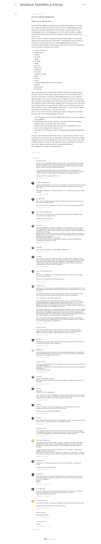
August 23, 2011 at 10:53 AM (42, 266)
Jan (37, 418)
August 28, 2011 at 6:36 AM (42, 469)
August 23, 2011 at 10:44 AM (42, 251)
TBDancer (39, 285)
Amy (37, 256)
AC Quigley (39, 488)
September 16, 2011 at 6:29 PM (43, 508)
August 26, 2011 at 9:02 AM (42, 423)
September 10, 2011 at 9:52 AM (43, 496)
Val (37, 388)
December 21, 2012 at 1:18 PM (42, 517)
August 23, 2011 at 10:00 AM (42, 207)
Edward (38, 474)
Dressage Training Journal (41, 5)
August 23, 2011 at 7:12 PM (42, 400)
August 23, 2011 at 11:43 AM (42, 345)
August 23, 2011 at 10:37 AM (42, 220)
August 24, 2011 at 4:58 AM (42, 413)
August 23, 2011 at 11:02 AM (42, 281)
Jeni (37, 404)
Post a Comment (36, 529)
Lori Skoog (39, 198)
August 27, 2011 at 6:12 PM (42, 456)
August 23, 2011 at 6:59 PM (42, 383)
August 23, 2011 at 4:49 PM (42, 357)
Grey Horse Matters (41, 440)
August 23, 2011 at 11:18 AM (42, 334)
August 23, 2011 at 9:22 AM (42, 194)
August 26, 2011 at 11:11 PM (42, 435)
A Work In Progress (41, 182)
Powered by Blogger (50, 539)
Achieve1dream (40, 500)
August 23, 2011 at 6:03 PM (42, 372)
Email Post (37, 152)
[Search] (84, 5)
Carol (37, 225)
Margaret (38, 460)
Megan (38, 350)
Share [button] (15, 14)
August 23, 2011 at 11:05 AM (42, 323)
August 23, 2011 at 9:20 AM (42, 178)
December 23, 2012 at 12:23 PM (43, 526)
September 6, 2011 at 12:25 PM (43, 484)
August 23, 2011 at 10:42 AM (42, 242)
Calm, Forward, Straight (42, 212)
